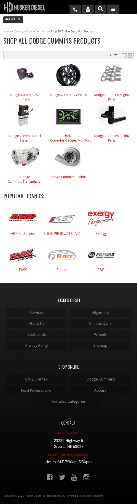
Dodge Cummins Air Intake (25, 96)
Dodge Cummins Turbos (68, 177)
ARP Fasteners (23, 233)
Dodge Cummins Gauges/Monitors (68, 138)
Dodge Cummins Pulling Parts (112, 138)
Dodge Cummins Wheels (68, 94)
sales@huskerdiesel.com (68, 454)
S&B (101, 269)
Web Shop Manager (91, 495)
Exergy (101, 233)
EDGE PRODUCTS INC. (62, 233)
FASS (23, 269)
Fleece (62, 269)
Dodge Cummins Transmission (25, 179)
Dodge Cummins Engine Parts (112, 96)
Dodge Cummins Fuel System (25, 138)
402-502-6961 (68, 433)
